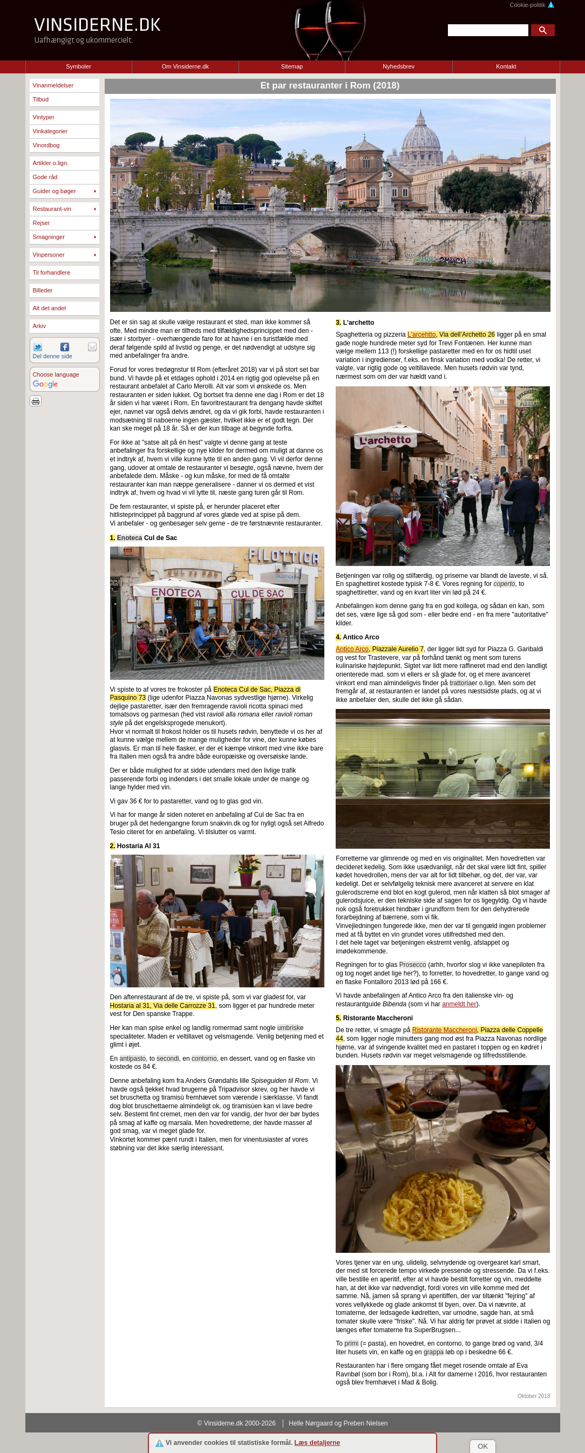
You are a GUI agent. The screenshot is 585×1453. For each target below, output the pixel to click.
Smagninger (49, 237)
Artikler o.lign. (51, 163)
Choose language (56, 374)
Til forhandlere (52, 272)
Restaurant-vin (52, 209)
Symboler (78, 66)
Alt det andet (49, 308)
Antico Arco (352, 649)
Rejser (41, 223)
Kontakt (506, 66)
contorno (204, 1058)
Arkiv (39, 326)
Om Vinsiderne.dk (185, 66)
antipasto (133, 1058)
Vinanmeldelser (53, 85)
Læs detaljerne (318, 1443)
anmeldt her (459, 1004)
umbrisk (288, 1028)
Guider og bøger (54, 191)
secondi (168, 1058)
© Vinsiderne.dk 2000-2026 (237, 1423)
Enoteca (129, 538)
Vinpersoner (49, 254)
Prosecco (412, 964)
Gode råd (45, 177)
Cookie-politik (531, 5)
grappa (434, 1352)
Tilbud (41, 99)
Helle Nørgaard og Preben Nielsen (338, 1423)
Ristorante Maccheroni (444, 1030)
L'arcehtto (421, 334)
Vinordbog (46, 145)
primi (351, 1343)
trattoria (461, 683)
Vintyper (44, 117)
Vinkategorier (50, 131)
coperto (504, 584)
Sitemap (292, 66)
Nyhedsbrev (398, 66)
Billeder (43, 290)
